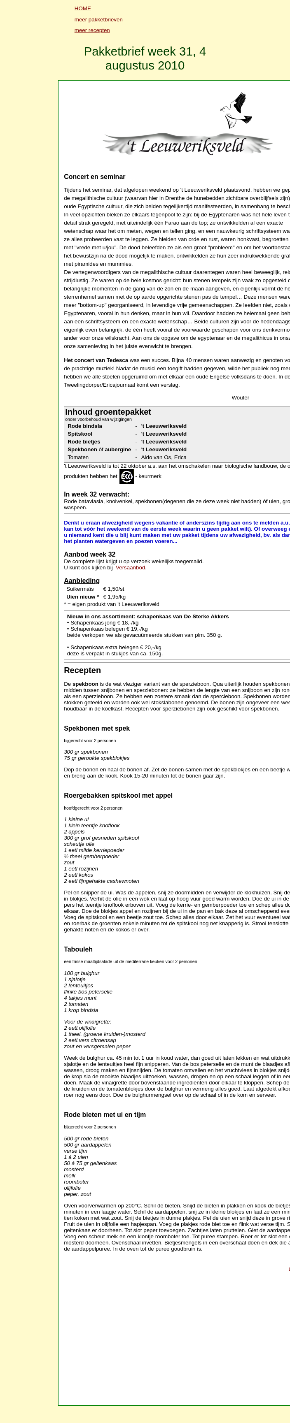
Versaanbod (130, 567)
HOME (83, 8)
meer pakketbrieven (99, 19)
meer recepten (92, 30)
